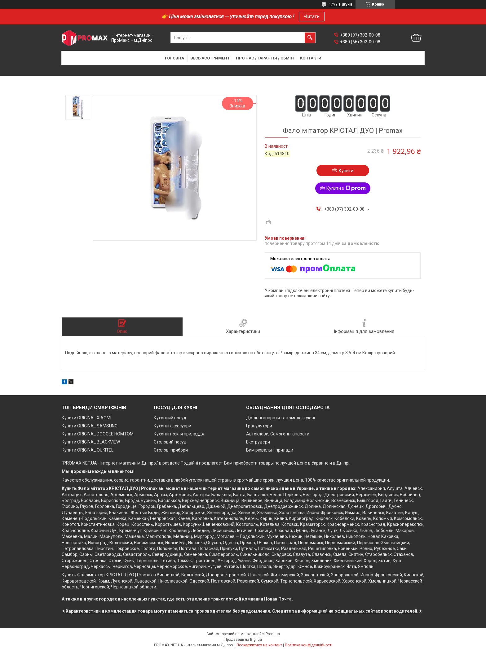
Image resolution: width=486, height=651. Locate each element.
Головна (174, 58)
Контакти (310, 58)
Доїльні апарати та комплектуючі (280, 417)
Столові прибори (171, 450)
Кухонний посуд (170, 417)
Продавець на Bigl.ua (243, 639)
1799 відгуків (340, 4)
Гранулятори (259, 425)
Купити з (346, 188)
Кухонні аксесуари (172, 425)
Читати (312, 17)
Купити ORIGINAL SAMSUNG (89, 425)
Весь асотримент (210, 58)
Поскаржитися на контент (259, 645)
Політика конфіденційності (308, 645)
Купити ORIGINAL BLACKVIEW (91, 441)
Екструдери (258, 441)
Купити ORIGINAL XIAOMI (86, 417)
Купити (346, 170)
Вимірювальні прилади (269, 450)
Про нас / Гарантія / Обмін (265, 58)
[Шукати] (310, 38)
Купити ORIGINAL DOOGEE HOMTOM (98, 433)
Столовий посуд (170, 441)
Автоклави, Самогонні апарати (277, 433)
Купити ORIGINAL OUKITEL (87, 450)
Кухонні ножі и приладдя (179, 433)
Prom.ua (273, 634)
